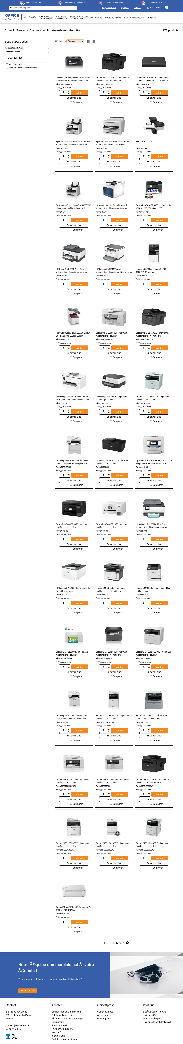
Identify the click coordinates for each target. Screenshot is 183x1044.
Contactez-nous (105, 1012)
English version (109, 7)
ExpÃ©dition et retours (154, 1012)
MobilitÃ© (151, 18)
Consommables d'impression (66, 1012)
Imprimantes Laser (12, 52)
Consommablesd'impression (45, 18)
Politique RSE (150, 1015)
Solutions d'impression (30, 30)
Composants (96, 18)
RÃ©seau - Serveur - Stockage (67, 1018)
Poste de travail (113, 18)
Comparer (76, 102)
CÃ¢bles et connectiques (64, 1039)
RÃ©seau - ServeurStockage (78, 18)
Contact (137, 7)
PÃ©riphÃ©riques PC (134, 18)
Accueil (9, 30)
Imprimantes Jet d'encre (14, 48)
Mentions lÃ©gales (152, 1018)
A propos (125, 7)
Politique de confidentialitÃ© (157, 1022)
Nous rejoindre (104, 1018)
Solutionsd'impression (61, 18)
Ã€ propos (102, 1015)
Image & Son (58, 1036)
